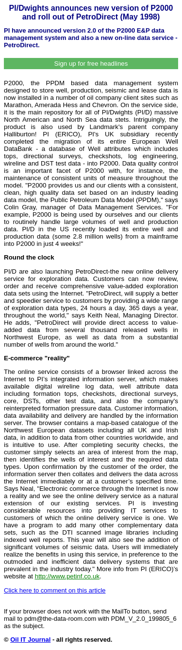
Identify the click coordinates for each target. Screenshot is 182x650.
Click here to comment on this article (55, 590)
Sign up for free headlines (91, 63)
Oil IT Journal (30, 639)
